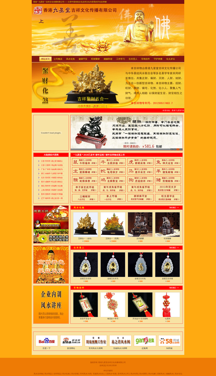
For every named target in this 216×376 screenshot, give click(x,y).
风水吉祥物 (38, 374)
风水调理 (143, 374)
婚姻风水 (169, 374)
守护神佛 (158, 59)
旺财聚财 (95, 59)
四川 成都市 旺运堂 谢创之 (52, 182)
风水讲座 (75, 374)
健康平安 (83, 59)
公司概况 (58, 59)
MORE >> (174, 208)
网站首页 (45, 59)
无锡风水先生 (98, 374)
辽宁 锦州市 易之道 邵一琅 (52, 198)
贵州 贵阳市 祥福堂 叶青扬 (52, 194)
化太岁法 (170, 59)
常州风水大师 (85, 374)
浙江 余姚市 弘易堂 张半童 (52, 173)
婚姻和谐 (108, 59)
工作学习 (120, 59)
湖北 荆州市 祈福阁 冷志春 (52, 186)
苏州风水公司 (123, 374)
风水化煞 (70, 59)
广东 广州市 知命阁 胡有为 (52, 169)
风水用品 (48, 374)
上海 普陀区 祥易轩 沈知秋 (52, 190)
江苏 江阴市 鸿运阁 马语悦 (52, 165)
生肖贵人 (133, 59)
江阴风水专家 (110, 374)
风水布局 (134, 374)
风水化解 (152, 374)
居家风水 (160, 374)
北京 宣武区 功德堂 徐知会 (52, 178)
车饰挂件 (145, 59)
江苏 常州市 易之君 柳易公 (52, 161)
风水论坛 (178, 374)
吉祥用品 (57, 374)
